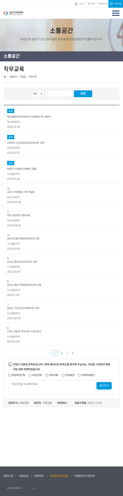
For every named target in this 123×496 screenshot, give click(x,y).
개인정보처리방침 (59, 476)
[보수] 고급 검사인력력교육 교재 (23, 308)
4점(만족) (37, 375)
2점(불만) (70, 375)
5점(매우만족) (18, 375)
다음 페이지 (67, 353)
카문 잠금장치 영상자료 (18, 215)
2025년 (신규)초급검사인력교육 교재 (25, 142)
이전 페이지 (50, 353)
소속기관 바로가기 (14, 488)
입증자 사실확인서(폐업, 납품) (22, 168)
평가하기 (104, 385)
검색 (83, 93)
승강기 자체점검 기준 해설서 (21, 192)
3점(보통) (53, 375)
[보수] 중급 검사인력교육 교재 (22, 261)
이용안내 (23, 476)
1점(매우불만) (88, 375)
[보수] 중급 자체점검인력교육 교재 (24, 284)
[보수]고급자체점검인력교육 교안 (23, 238)
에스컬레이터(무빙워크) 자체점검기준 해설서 (29, 116)
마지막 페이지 (72, 353)
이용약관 (38, 476)
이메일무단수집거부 (84, 476)
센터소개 (8, 476)
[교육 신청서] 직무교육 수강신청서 (24, 331)
